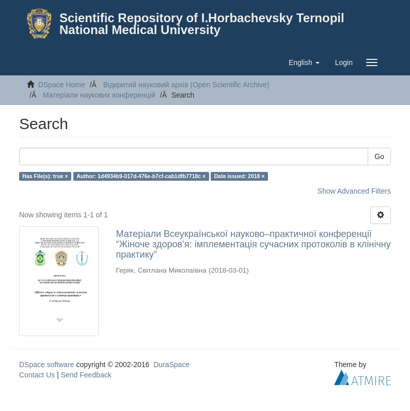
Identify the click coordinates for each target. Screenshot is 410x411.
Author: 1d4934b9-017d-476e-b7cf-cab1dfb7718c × (141, 176)
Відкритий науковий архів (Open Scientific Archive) (186, 85)
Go (379, 156)
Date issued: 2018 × (239, 176)
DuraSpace (171, 364)
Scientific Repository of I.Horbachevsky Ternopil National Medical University (201, 24)
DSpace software (46, 364)
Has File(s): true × (45, 176)
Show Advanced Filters (354, 191)
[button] (304, 62)
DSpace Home (61, 85)
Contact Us (37, 375)
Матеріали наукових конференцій (99, 95)
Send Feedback (86, 375)
